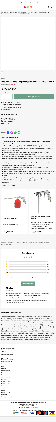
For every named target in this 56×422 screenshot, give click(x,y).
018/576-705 (32, 2)
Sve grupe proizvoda (6, 402)
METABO (3, 83)
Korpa (2, 378)
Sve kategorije (4, 12)
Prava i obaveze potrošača (42, 344)
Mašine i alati (13, 12)
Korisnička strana (5, 376)
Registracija (4, 373)
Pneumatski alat (22, 12)
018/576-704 (25, 2)
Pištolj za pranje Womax (10, 224)
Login (2, 371)
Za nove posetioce (6, 382)
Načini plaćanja (5, 389)
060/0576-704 (39, 2)
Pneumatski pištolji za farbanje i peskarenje (38, 12)
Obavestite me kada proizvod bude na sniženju (13, 134)
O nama (3, 393)
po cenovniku (17, 110)
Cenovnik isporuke (6, 398)
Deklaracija (6, 115)
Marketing (4, 400)
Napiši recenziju (28, 289)
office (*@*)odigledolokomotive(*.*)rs (29, 412)
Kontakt (3, 395)
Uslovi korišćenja (5, 387)
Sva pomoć (4, 384)
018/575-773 (18, 2)
